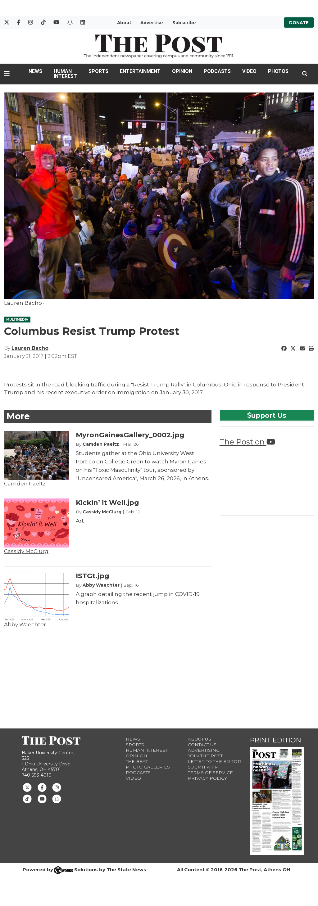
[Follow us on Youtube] (42, 798)
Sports (98, 71)
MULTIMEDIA (17, 320)
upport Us (266, 415)
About (124, 22)
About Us (199, 739)
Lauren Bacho (29, 348)
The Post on (247, 441)
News (35, 71)
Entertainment (140, 71)
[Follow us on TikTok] (27, 798)
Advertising (204, 750)
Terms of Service (210, 772)
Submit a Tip (203, 767)
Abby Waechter (25, 624)
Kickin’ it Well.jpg (107, 502)
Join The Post (205, 756)
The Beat (137, 761)
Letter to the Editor (214, 761)
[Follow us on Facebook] (42, 787)
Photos (278, 71)
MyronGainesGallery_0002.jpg (130, 435)
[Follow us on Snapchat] (56, 798)
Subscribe (184, 22)
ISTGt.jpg (92, 576)
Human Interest (65, 73)
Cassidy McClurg (26, 551)
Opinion (182, 71)
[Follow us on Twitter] (27, 787)
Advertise (151, 22)
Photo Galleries (148, 767)
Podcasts (217, 71)
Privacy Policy (207, 778)
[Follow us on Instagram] (56, 787)
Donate (299, 22)
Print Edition (275, 740)
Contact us (202, 744)
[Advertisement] (266, 614)
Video (249, 71)
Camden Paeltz (25, 483)
